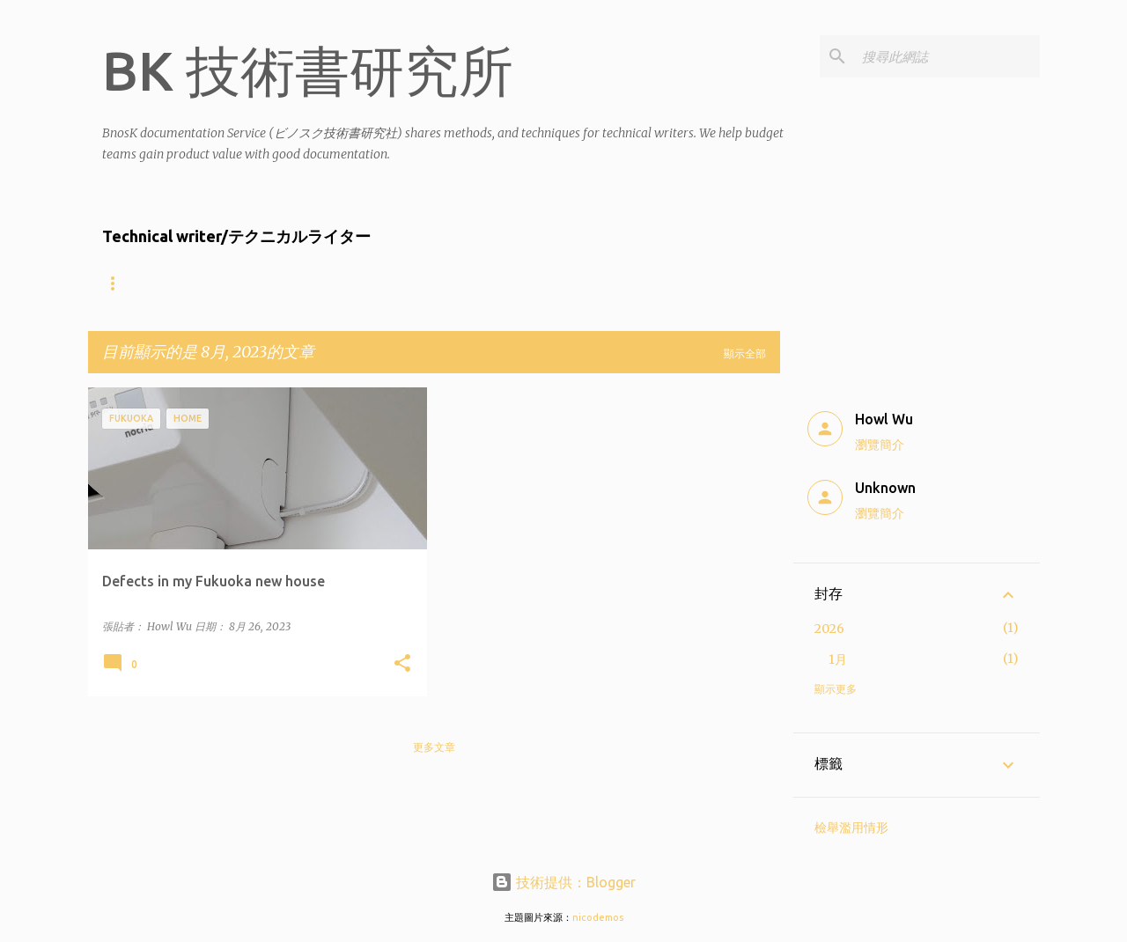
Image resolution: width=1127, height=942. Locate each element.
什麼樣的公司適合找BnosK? (325, 283)
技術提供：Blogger (563, 882)
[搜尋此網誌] (947, 56)
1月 (838, 659)
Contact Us (623, 283)
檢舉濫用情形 (851, 827)
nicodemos (597, 917)
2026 (829, 629)
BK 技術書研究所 (307, 70)
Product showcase (490, 283)
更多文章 (434, 747)
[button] (402, 664)
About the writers (160, 283)
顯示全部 (745, 353)
